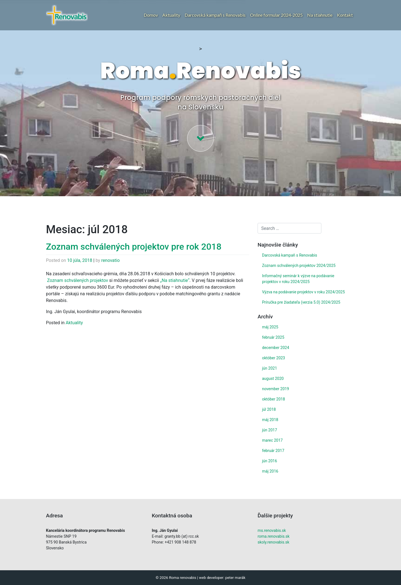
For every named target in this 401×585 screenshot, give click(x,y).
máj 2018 (270, 419)
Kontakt (345, 15)
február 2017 (273, 450)
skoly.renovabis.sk (273, 542)
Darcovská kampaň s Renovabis (215, 15)
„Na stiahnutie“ (174, 280)
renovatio (110, 260)
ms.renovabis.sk (272, 530)
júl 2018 (269, 409)
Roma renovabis (182, 577)
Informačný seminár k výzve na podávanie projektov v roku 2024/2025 (298, 279)
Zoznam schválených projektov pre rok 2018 (133, 246)
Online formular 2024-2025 (276, 15)
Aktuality (171, 15)
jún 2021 (269, 368)
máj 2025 (270, 327)
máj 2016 (270, 471)
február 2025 (273, 337)
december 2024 (275, 347)
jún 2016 (269, 461)
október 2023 (273, 358)
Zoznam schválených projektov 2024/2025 (299, 265)
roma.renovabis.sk (274, 536)
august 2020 (273, 378)
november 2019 (275, 389)
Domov (151, 15)
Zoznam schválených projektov (77, 280)
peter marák (235, 577)
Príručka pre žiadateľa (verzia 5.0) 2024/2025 (301, 302)
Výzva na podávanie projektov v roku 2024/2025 (303, 292)
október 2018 (273, 399)
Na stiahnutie (319, 15)
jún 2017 (269, 430)
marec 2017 (272, 440)
